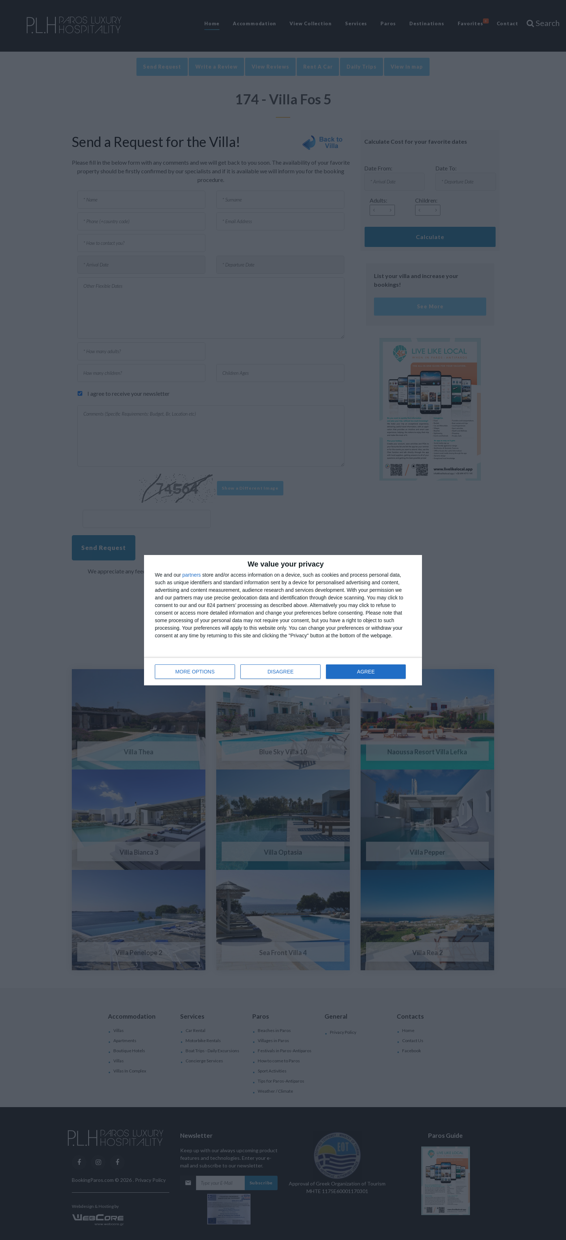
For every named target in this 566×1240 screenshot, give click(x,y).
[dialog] (283, 620)
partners (191, 574)
